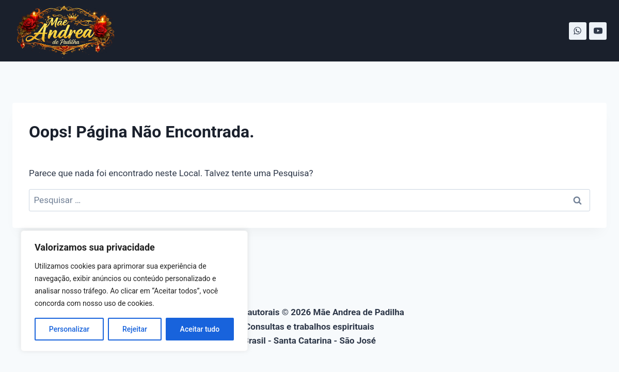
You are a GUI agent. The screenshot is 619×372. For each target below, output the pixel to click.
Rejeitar (134, 329)
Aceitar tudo (200, 329)
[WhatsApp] (577, 31)
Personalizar (69, 329)
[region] (134, 290)
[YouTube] (598, 31)
